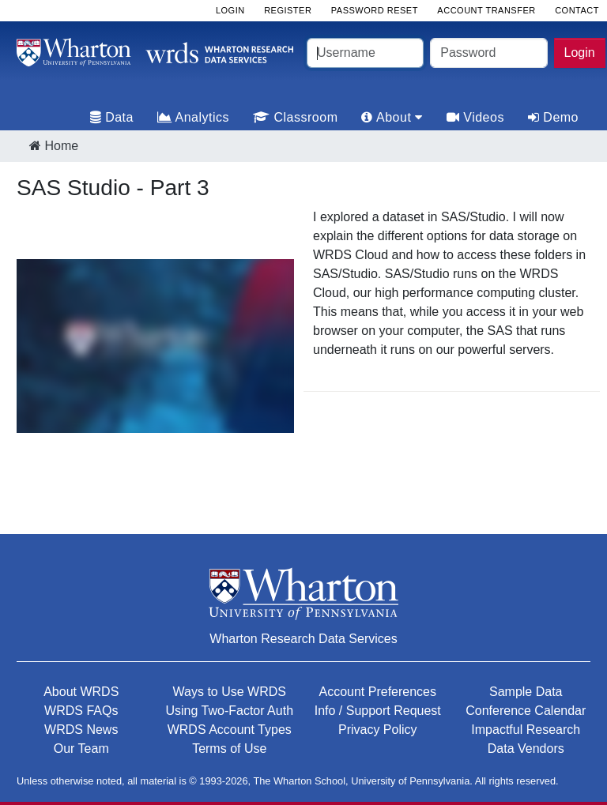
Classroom (295, 117)
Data (112, 117)
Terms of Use (229, 748)
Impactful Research (525, 729)
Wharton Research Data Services (303, 638)
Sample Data (526, 691)
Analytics (193, 117)
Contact (577, 10)
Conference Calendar (526, 710)
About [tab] (391, 117)
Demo (553, 117)
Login (579, 52)
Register (287, 10)
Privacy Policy (377, 729)
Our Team (81, 748)
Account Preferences (377, 691)
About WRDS (81, 691)
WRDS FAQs (81, 710)
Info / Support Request (378, 710)
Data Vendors (526, 748)
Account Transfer (486, 10)
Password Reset (374, 10)
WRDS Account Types (230, 729)
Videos (475, 117)
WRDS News (81, 729)
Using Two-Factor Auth (229, 710)
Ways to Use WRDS (229, 691)
